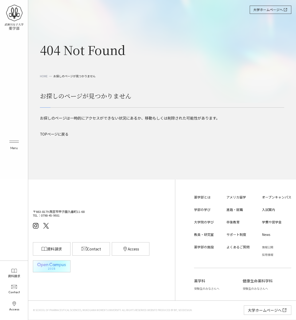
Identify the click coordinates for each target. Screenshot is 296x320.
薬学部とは (202, 197)
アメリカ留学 (236, 197)
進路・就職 (234, 209)
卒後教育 (233, 222)
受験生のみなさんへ (206, 289)
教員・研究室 (204, 234)
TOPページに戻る (55, 134)
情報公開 (267, 247)
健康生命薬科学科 (258, 281)
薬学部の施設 (204, 247)
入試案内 (268, 209)
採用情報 (267, 255)
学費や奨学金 (272, 222)
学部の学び (202, 209)
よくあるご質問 (237, 247)
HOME (44, 76)
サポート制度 (236, 234)
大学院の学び (204, 222)
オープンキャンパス (276, 197)
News (266, 234)
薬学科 (199, 281)
